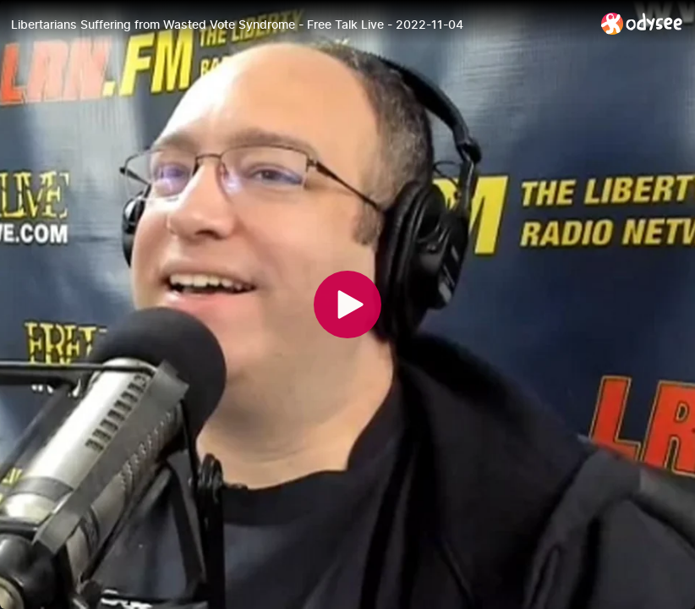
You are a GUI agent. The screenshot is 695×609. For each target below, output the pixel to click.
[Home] (642, 23)
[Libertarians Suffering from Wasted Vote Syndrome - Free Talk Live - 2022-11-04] (299, 24)
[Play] (347, 304)
